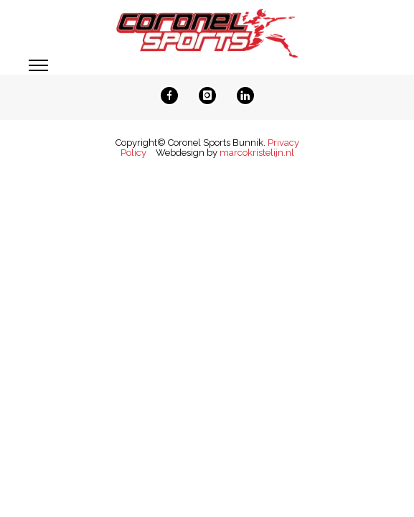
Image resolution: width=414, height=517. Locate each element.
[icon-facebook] (173, 95)
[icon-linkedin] (245, 95)
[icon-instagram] (211, 95)
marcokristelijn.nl (257, 152)
